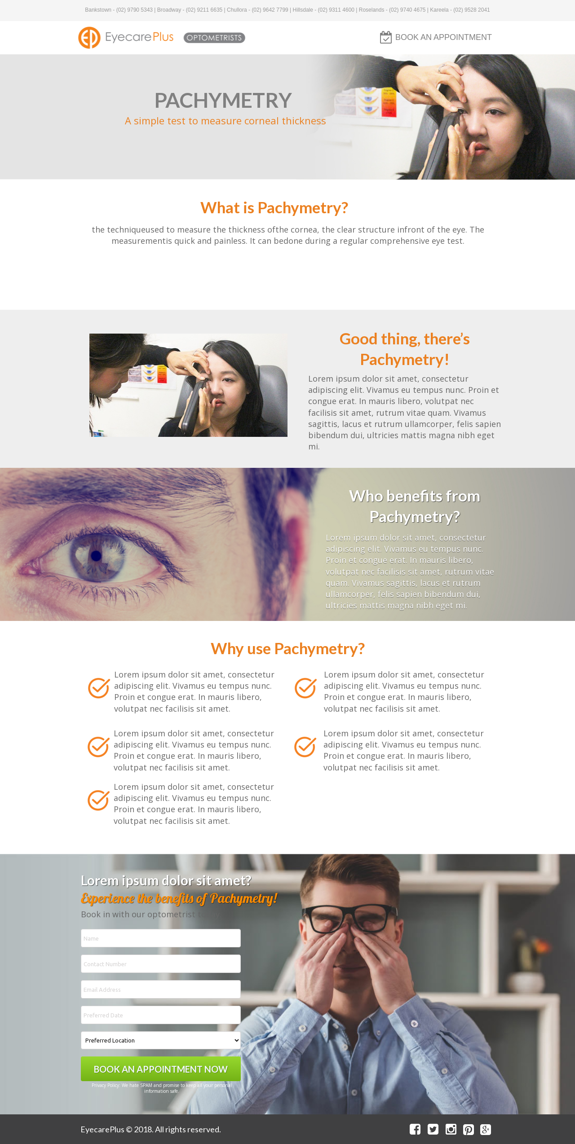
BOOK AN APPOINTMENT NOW (161, 1068)
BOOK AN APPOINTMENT (443, 37)
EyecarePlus (102, 1129)
